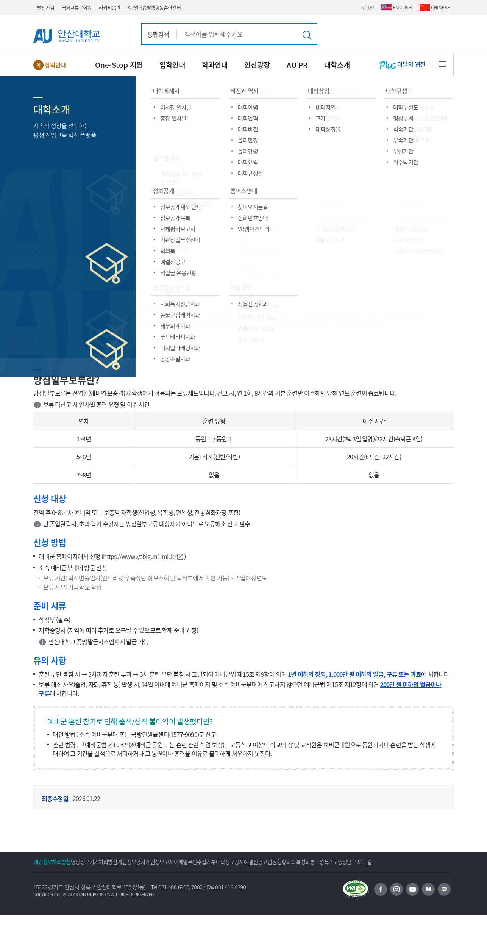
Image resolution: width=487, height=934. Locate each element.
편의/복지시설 (154, 203)
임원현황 (359, 861)
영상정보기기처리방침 (110, 861)
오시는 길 (111, 880)
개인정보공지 (159, 861)
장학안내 (55, 64)
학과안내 (215, 64)
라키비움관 (109, 7)
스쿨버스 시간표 (388, 246)
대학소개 (337, 64)
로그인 (367, 7)
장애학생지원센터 (101, 246)
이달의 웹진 (402, 65)
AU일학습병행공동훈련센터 (154, 7)
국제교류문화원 (76, 7)
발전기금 (45, 7)
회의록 (386, 861)
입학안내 (172, 64)
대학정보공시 (290, 861)
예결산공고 (326, 861)
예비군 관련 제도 (229, 203)
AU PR (297, 64)
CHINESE (440, 7)
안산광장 (257, 64)
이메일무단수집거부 (244, 861)
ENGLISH (402, 7)
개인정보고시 (198, 861)
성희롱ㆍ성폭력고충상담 (64, 880)
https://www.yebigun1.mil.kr (143, 556)
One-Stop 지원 (119, 64)
